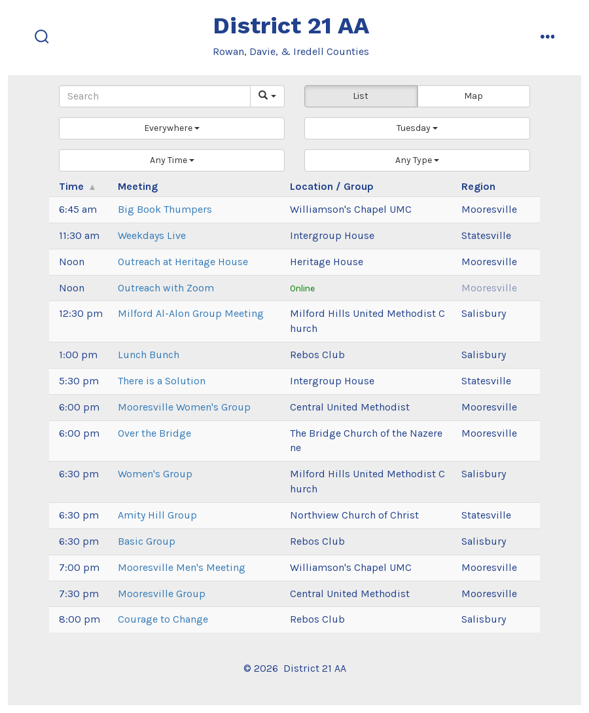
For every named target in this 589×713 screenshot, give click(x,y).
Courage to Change (163, 619)
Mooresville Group (161, 593)
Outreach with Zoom (166, 288)
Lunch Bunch (148, 354)
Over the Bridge (154, 433)
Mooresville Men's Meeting (181, 567)
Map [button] (473, 95)
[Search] (155, 96)
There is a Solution (161, 381)
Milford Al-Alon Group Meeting (191, 313)
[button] (172, 128)
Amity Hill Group (157, 515)
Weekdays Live (152, 235)
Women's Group (155, 473)
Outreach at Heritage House (183, 261)
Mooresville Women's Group (184, 407)
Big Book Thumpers (165, 209)
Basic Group (146, 541)
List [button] (360, 95)
